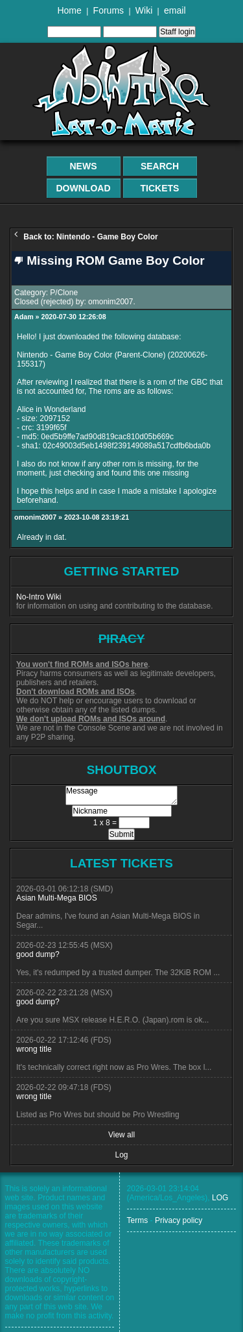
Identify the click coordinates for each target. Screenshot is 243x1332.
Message (121, 795)
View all (121, 1134)
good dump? (38, 954)
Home (69, 10)
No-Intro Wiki (38, 596)
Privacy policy (178, 1220)
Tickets (160, 188)
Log (121, 1154)
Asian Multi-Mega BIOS (56, 897)
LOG (220, 1197)
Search (160, 166)
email (174, 10)
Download (83, 188)
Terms (137, 1220)
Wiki (143, 10)
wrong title (34, 1049)
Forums (108, 10)
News (83, 166)
